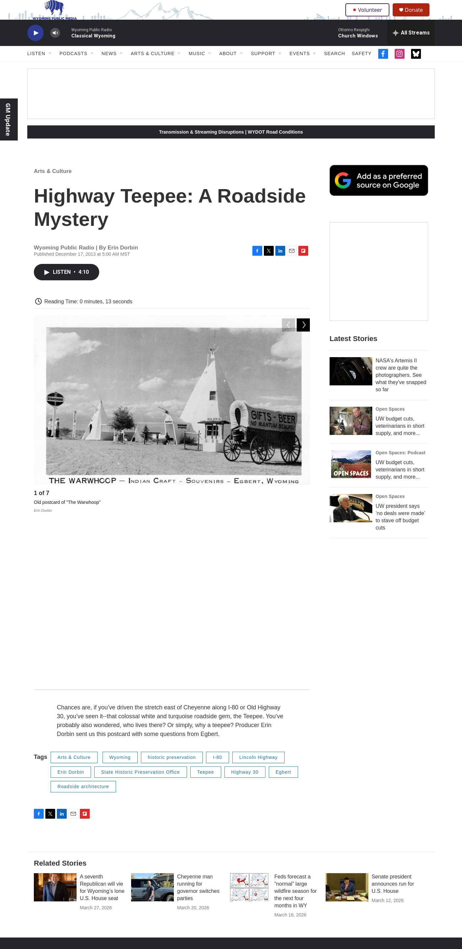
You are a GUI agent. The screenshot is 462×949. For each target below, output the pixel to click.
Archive (349, 832)
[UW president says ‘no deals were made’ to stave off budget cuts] (351, 523)
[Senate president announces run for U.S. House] (347, 728)
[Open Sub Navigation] (50, 68)
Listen (36, 68)
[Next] (303, 509)
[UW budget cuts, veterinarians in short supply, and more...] (351, 435)
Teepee (205, 612)
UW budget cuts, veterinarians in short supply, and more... (400, 441)
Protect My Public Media (366, 817)
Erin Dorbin (71, 612)
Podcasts (73, 68)
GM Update (8, 119)
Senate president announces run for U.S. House (393, 725)
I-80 (217, 598)
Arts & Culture (152, 68)
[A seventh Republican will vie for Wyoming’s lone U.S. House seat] (55, 728)
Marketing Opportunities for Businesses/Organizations (282, 803)
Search (334, 68)
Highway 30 (245, 612)
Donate (418, 17)
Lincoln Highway (258, 598)
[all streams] (411, 47)
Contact (176, 817)
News (109, 68)
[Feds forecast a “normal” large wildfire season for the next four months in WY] (249, 728)
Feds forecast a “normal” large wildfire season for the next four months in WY (295, 732)
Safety (361, 68)
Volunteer (369, 17)
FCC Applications (358, 802)
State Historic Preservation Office (140, 612)
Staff (259, 819)
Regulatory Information (277, 834)
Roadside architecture (83, 627)
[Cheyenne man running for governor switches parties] (152, 728)
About (228, 68)
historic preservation (172, 598)
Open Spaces (390, 423)
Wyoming (120, 598)
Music (197, 68)
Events (299, 68)
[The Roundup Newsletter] (379, 286)
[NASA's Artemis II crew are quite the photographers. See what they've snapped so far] (351, 386)
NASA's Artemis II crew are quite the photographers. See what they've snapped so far (401, 390)
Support (263, 68)
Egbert (283, 612)
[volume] (55, 47)
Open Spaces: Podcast (401, 467)
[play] (35, 48)
